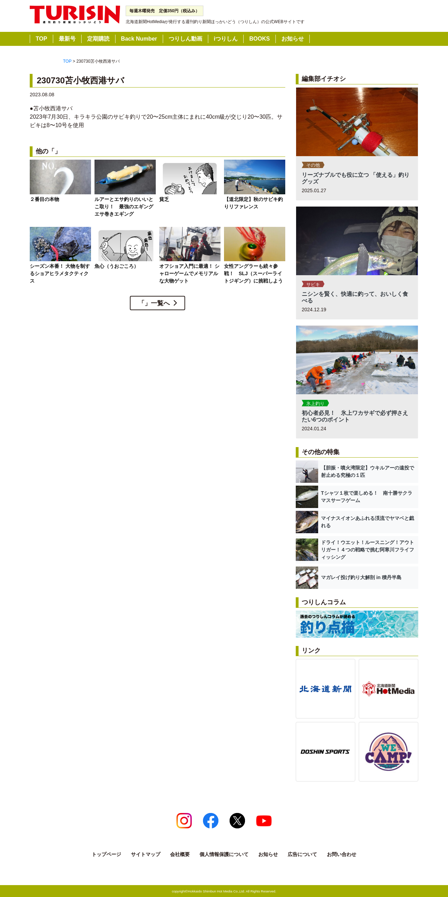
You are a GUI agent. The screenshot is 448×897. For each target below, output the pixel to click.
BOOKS (259, 39)
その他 (313, 165)
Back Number (139, 39)
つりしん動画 (185, 39)
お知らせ (292, 39)
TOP (41, 39)
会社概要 (180, 854)
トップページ (106, 854)
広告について (302, 854)
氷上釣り (315, 403)
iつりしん (226, 39)
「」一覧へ (154, 303)
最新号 (67, 39)
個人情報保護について (224, 854)
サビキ (313, 284)
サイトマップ (145, 854)
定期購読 (98, 39)
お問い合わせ (341, 854)
